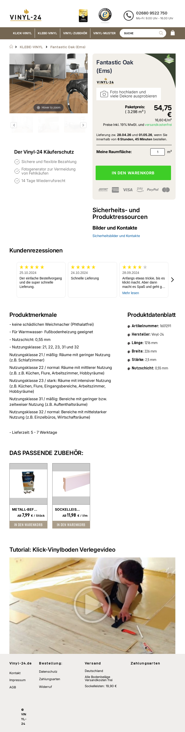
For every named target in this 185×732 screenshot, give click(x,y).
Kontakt (14, 673)
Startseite (11, 46)
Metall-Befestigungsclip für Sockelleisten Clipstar (25, 509)
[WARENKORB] (173, 33)
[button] (172, 280)
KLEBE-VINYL (31, 47)
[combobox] (143, 33)
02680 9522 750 (151, 13)
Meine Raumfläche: (114, 151)
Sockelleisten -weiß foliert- (67, 509)
